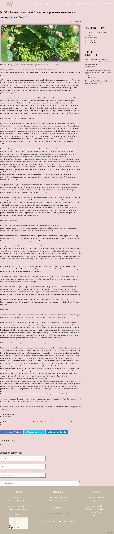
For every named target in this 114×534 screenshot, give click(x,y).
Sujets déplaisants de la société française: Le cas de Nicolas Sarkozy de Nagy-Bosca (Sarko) (98, 61)
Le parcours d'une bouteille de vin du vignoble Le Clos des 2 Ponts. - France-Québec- (98, 72)
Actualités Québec (91, 38)
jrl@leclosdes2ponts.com (57, 513)
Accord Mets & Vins (91, 43)
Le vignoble (89, 35)
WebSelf (110, 532)
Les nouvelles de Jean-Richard (95, 33)
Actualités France (91, 40)
